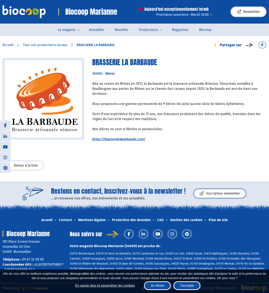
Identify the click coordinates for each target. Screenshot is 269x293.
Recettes (121, 30)
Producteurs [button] (148, 30)
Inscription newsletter (219, 193)
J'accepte (187, 285)
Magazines (180, 30)
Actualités (96, 30)
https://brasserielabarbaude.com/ (118, 139)
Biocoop (205, 30)
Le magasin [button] (66, 30)
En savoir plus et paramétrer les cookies (105, 285)
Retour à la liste (23, 165)
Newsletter (248, 12)
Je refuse (157, 285)
